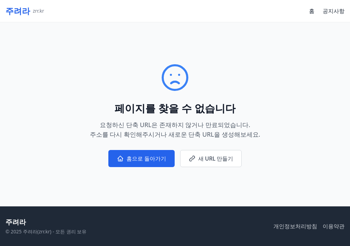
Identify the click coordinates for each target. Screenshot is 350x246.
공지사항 (334, 11)
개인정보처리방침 (295, 226)
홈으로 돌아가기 (141, 158)
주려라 (15, 222)
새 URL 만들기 (211, 158)
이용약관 (334, 226)
